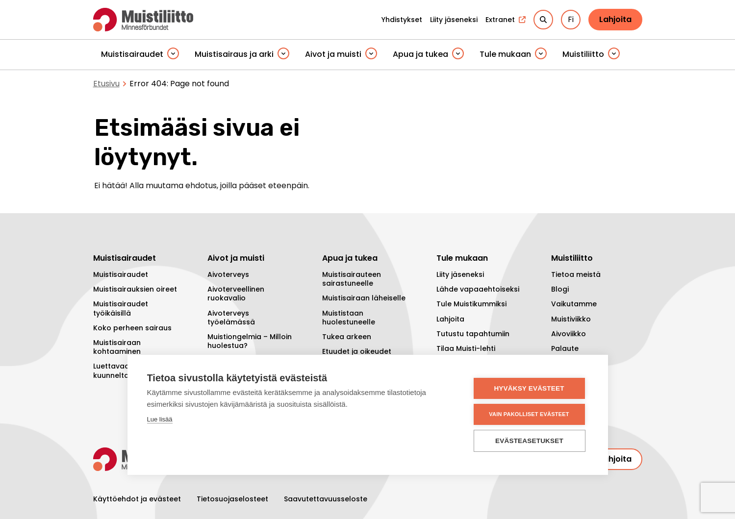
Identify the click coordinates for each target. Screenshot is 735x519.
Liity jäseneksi (460, 274)
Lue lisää (160, 419)
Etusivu (106, 83)
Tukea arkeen (346, 336)
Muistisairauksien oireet (135, 289)
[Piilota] (173, 54)
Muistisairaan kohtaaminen (117, 347)
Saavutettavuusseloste (325, 498)
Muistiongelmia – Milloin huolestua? (249, 341)
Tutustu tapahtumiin (472, 333)
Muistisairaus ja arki (234, 54)
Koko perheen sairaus (132, 327)
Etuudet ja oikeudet (356, 351)
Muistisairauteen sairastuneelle (351, 279)
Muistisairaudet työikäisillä (120, 308)
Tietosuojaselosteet (232, 498)
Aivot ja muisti (333, 54)
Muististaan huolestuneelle (348, 317)
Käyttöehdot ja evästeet (137, 498)
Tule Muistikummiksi (471, 303)
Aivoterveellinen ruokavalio (235, 293)
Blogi (560, 289)
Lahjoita (615, 19)
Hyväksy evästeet (529, 388)
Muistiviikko (571, 319)
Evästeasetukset (529, 441)
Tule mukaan (505, 54)
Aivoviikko (568, 333)
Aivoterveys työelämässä (231, 317)
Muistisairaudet (132, 54)
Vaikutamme (574, 303)
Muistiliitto (583, 54)
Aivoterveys (228, 274)
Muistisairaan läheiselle (364, 298)
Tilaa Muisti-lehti (465, 348)
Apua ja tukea (420, 54)
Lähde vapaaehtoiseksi (477, 289)
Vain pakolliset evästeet (529, 414)
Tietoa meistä (576, 274)
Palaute (565, 348)
